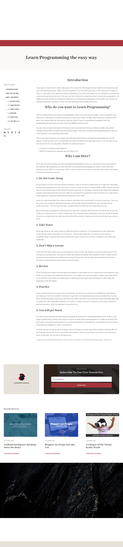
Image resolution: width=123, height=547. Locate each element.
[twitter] (8, 132)
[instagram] (12, 132)
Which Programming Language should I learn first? (59, 151)
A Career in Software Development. (53, 148)
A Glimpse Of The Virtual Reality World (98, 446)
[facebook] (16, 132)
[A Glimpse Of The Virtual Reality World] (102, 414)
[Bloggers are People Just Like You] (61, 414)
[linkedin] (5, 132)
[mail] (5, 136)
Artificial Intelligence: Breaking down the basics (20, 446)
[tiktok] (19, 132)
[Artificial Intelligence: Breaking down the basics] (20, 414)
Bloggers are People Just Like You (60, 446)
